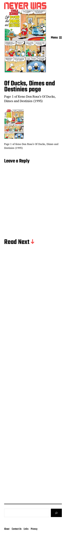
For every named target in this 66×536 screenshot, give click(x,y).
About (6, 529)
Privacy (34, 529)
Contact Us (16, 529)
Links (26, 529)
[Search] (56, 513)
